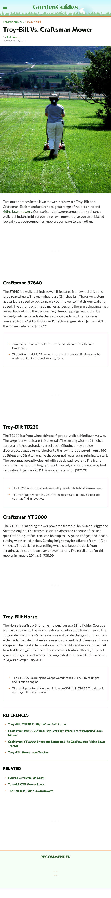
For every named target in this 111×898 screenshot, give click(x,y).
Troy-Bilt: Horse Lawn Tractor (28, 752)
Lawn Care (33, 22)
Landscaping (12, 22)
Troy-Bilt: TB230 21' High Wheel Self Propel (37, 724)
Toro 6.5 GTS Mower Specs (26, 784)
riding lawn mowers (17, 211)
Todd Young (13, 36)
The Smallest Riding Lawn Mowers (30, 790)
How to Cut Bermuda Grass (26, 777)
